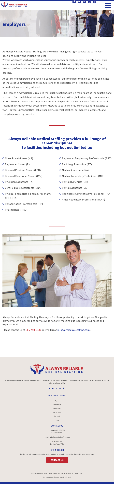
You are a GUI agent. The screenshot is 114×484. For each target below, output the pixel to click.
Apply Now (57, 412)
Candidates (57, 405)
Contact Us (57, 460)
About (57, 401)
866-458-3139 (33, 329)
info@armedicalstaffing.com (73, 329)
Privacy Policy (78, 473)
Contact (57, 416)
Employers (57, 408)
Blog (57, 420)
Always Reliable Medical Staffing (63, 473)
